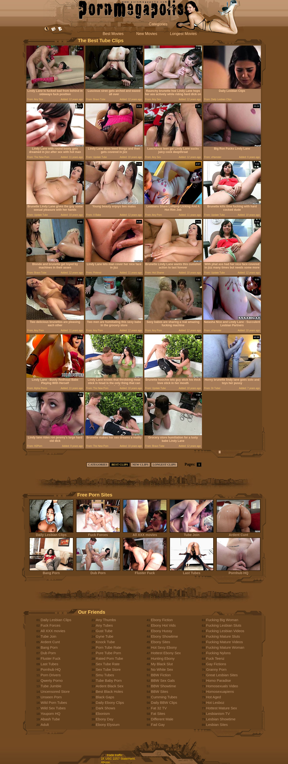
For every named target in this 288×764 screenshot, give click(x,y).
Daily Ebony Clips (110, 702)
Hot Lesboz (215, 702)
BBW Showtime (163, 686)
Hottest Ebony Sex (166, 653)
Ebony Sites (160, 642)
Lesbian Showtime (221, 719)
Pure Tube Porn (108, 653)
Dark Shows (105, 708)
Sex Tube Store (108, 669)
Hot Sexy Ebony (164, 647)
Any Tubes (104, 625)
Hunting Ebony (163, 658)
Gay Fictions (216, 664)
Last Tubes (192, 571)
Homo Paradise (218, 680)
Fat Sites (158, 714)
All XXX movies (145, 533)
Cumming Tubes (164, 697)
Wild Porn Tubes (54, 702)
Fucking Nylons (218, 653)
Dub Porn (98, 571)
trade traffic (115, 755)
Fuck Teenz (215, 658)
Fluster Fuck (145, 571)
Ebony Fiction (162, 620)
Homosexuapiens (220, 691)
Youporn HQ (50, 714)
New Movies (146, 34)
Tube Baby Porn (109, 680)
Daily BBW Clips (164, 702)
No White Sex (162, 669)
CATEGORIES (97, 464)
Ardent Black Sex (109, 686)
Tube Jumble (51, 686)
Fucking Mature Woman (225, 647)
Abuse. (106, 762)
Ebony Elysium (108, 725)
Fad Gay (158, 725)
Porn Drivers (51, 675)
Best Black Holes (109, 691)
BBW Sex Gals (163, 680)
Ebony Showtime (164, 636)
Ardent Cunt (238, 533)
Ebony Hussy (161, 631)
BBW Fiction (161, 675)
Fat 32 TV (159, 708)
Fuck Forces (98, 533)
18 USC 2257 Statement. (118, 758)
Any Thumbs (106, 620)
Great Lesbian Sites (222, 675)
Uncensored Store (55, 691)
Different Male (162, 719)
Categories (158, 24)
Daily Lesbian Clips (51, 533)
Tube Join (192, 533)
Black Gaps (105, 697)
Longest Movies (183, 34)
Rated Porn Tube (109, 658)
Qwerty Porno (52, 680)
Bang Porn (51, 571)
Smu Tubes (105, 675)
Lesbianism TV (218, 714)
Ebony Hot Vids (163, 625)
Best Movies (113, 34)
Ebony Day (104, 719)
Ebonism (103, 714)
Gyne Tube (104, 636)
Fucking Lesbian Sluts (223, 625)
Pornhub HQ (238, 571)
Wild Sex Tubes (53, 708)
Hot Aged (213, 697)
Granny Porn (216, 669)
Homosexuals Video (222, 686)
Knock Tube (105, 642)
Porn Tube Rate (108, 647)
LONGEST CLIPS (164, 464)
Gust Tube (104, 631)
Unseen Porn (51, 697)
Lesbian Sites (217, 725)
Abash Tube (50, 719)
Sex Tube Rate (108, 664)
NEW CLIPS (140, 464)
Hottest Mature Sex (221, 708)
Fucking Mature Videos (224, 642)
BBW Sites (159, 691)
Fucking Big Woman (222, 620)
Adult (45, 725)
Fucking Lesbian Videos (225, 631)
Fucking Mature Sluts (223, 636)
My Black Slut (162, 664)
